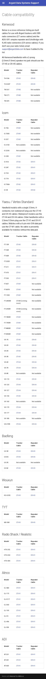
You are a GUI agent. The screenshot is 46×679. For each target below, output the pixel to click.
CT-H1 (18, 261)
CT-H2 (18, 162)
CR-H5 (33, 78)
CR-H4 (34, 362)
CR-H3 (34, 244)
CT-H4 (18, 362)
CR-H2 (33, 190)
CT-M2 (18, 90)
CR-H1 (33, 162)
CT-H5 (18, 78)
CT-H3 (18, 244)
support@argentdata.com (12, 49)
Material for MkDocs (17, 676)
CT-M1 (18, 128)
